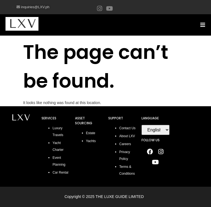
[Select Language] (155, 130)
